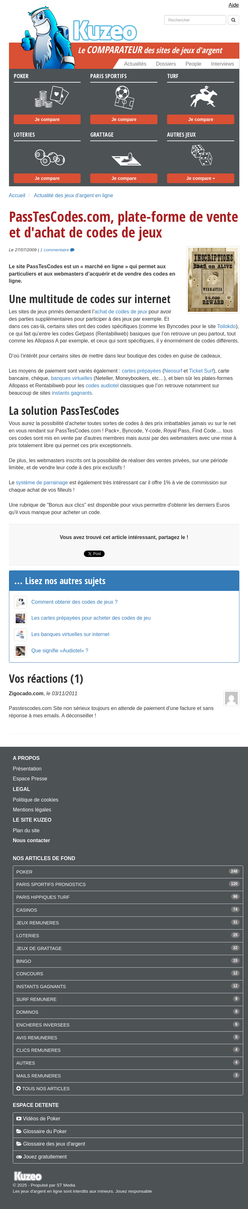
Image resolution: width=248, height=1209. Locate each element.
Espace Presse (30, 778)
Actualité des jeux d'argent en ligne (73, 195)
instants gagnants (72, 393)
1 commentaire (57, 249)
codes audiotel (102, 385)
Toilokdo (226, 326)
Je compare (47, 119)
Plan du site (26, 830)
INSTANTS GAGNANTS (41, 986)
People (194, 64)
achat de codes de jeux (120, 311)
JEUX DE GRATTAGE (39, 948)
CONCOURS (29, 973)
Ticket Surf (201, 371)
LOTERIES (27, 935)
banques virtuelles (71, 378)
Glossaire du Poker (45, 1131)
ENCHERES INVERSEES (42, 1025)
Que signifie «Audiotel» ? (59, 650)
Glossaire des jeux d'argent (54, 1144)
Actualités (135, 64)
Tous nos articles (45, 1088)
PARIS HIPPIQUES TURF (43, 897)
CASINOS (26, 910)
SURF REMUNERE (36, 999)
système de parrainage (42, 482)
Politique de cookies (35, 799)
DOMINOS (27, 1012)
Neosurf (173, 371)
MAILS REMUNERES (38, 1075)
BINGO (23, 961)
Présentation (27, 768)
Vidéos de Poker (41, 1118)
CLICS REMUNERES (38, 1050)
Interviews (222, 64)
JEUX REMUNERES (37, 922)
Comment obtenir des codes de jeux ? (74, 602)
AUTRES (25, 1063)
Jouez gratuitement (45, 1156)
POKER (24, 872)
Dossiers (166, 64)
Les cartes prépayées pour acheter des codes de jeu (91, 618)
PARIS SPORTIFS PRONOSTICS (51, 884)
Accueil (17, 195)
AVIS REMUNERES (36, 1037)
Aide (233, 5)
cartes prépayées (141, 371)
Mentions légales (32, 809)
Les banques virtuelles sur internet (70, 634)
